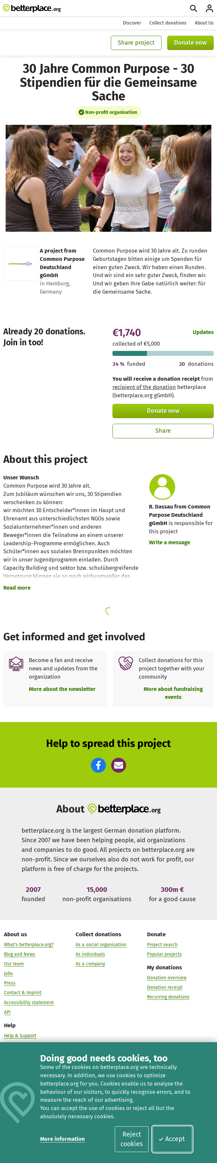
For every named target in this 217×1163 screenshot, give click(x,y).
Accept (171, 1139)
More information (62, 1139)
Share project (136, 42)
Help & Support (20, 1036)
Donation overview (166, 978)
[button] (98, 765)
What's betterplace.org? (28, 944)
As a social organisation (101, 944)
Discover (132, 23)
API (7, 1012)
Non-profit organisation (111, 112)
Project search (162, 944)
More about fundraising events (173, 693)
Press (10, 983)
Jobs (8, 973)
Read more (17, 588)
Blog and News (19, 954)
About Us (204, 23)
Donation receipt (164, 988)
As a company (90, 964)
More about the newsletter (62, 689)
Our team (14, 964)
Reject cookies (131, 1139)
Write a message (169, 542)
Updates (203, 332)
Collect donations (167, 23)
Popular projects (164, 954)
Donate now (190, 42)
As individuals (90, 954)
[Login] (209, 8)
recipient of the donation (144, 387)
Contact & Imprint (22, 993)
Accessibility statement (29, 1002)
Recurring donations (168, 997)
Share (163, 430)
